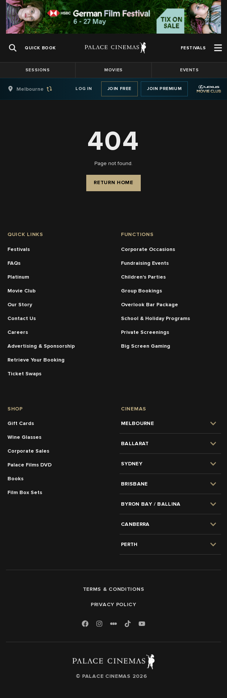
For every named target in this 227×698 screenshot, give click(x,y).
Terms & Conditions (113, 589)
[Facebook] (85, 624)
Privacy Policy (113, 604)
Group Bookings (141, 291)
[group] (37, 89)
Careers (17, 332)
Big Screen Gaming (145, 346)
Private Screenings (145, 332)
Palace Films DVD (29, 465)
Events (189, 70)
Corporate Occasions (148, 249)
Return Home (113, 182)
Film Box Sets (24, 492)
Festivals (18, 249)
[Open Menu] (218, 48)
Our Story (19, 304)
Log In (83, 88)
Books (15, 478)
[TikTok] (127, 623)
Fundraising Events (145, 263)
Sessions (37, 70)
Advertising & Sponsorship (41, 346)
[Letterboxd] (113, 623)
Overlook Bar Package (149, 304)
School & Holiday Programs (155, 318)
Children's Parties (143, 277)
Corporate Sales (28, 451)
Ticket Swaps (24, 373)
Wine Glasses (24, 437)
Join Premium (164, 88)
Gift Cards (20, 423)
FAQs (14, 263)
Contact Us (21, 318)
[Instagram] (99, 624)
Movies (113, 70)
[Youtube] (142, 624)
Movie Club (21, 291)
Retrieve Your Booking (36, 360)
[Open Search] (13, 48)
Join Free (119, 88)
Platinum (18, 277)
